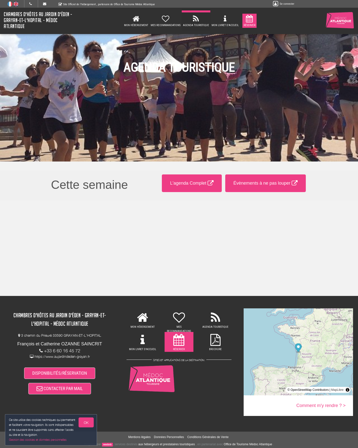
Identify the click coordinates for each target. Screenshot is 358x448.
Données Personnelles (169, 437)
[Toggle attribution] (348, 390)
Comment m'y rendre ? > (321, 405)
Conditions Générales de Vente (207, 437)
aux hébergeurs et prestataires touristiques (166, 444)
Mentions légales (139, 437)
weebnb (107, 444)
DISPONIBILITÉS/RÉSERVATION (59, 373)
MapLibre (337, 390)
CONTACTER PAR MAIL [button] (60, 388)
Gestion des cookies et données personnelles (38, 440)
